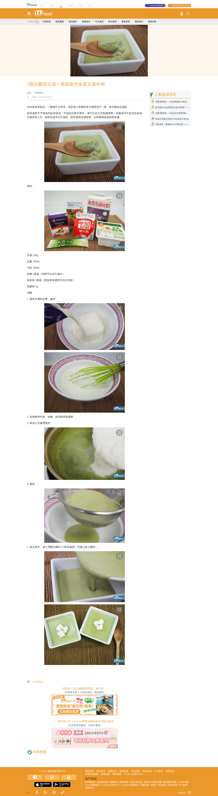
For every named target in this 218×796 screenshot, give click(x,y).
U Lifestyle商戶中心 (133, 774)
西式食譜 (112, 21)
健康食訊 (112, 771)
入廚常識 (46, 21)
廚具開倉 (59, 21)
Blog (80, 5)
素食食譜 (126, 21)
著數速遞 (89, 771)
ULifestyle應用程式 (130, 785)
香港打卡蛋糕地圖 (153, 782)
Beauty (70, 5)
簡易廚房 (32, 21)
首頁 (29, 93)
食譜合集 (152, 21)
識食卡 (154, 785)
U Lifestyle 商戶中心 (156, 6)
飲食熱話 (100, 771)
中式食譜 (99, 21)
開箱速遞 (124, 771)
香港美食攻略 (91, 774)
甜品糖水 (73, 21)
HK (42, 5)
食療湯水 (86, 21)
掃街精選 (135, 771)
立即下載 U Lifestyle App (181, 6)
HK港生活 (38, 681)
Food (61, 5)
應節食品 (139, 21)
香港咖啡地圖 (169, 782)
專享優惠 (116, 774)
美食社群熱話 (136, 782)
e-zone (90, 5)
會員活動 (105, 774)
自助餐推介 (90, 782)
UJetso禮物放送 (92, 785)
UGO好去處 (183, 782)
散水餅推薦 (102, 782)
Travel (51, 5)
